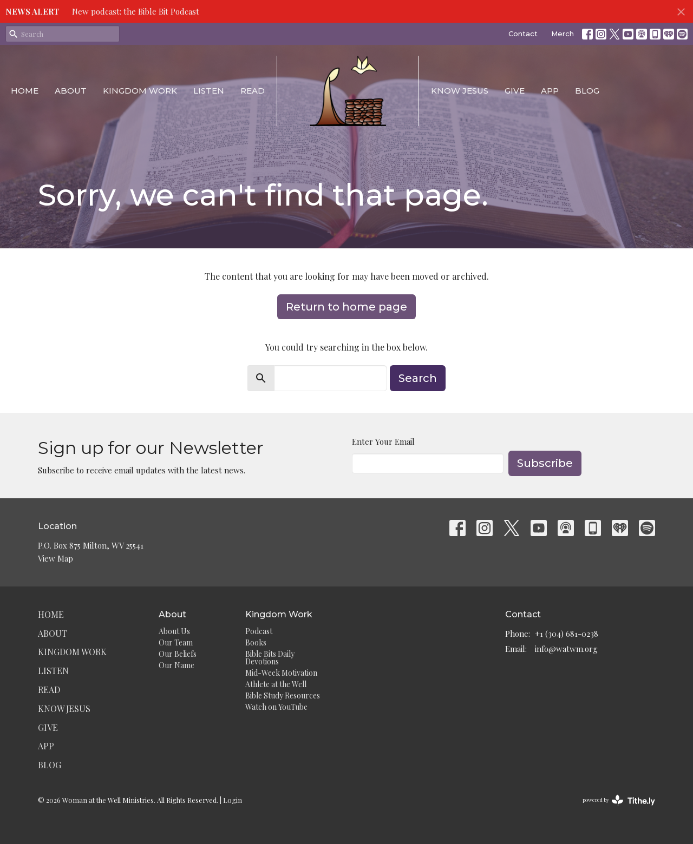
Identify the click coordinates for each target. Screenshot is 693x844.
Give (515, 90)
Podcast (258, 631)
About (71, 90)
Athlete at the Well (275, 684)
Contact (523, 33)
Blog (587, 90)
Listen (208, 90)
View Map (55, 558)
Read (252, 90)
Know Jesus (459, 90)
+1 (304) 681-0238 (566, 633)
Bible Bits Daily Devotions (270, 658)
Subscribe (545, 463)
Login (232, 800)
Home (24, 90)
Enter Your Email (383, 441)
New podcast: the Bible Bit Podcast (135, 11)
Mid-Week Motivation (281, 673)
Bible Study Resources (282, 695)
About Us (174, 631)
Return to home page (346, 306)
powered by (619, 800)
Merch (562, 33)
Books (255, 642)
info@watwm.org (566, 648)
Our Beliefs (178, 654)
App (550, 90)
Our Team (176, 642)
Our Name (176, 665)
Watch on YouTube (276, 707)
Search (417, 378)
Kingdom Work (140, 90)
